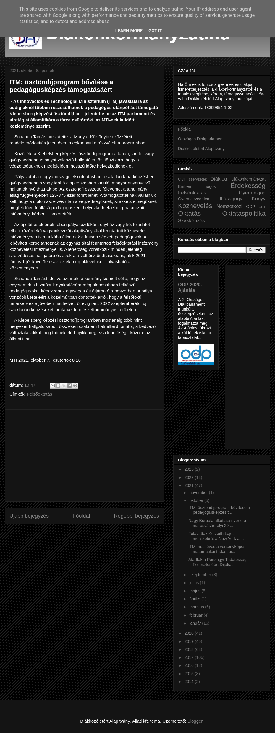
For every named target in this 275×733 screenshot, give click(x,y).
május (195, 591)
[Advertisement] (84, 455)
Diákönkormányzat (248, 179)
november (199, 492)
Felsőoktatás (39, 393)
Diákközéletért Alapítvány (201, 148)
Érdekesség (248, 185)
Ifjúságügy (231, 198)
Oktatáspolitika (244, 213)
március (197, 606)
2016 (190, 665)
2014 (190, 681)
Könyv (259, 198)
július (194, 582)
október (196, 500)
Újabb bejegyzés (29, 516)
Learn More (129, 30)
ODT (262, 207)
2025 (190, 469)
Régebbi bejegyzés (136, 516)
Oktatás (189, 213)
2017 (190, 657)
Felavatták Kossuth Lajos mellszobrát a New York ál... (216, 536)
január (195, 623)
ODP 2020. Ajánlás (190, 287)
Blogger (195, 721)
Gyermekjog (252, 193)
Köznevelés (195, 205)
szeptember (200, 574)
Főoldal (81, 516)
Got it (155, 30)
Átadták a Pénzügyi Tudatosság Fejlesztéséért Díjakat (217, 562)
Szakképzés (191, 220)
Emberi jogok (197, 186)
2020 (190, 633)
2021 (190, 485)
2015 (190, 673)
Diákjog (219, 179)
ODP (250, 206)
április (195, 599)
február (196, 615)
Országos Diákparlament (201, 138)
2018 (190, 649)
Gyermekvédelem (194, 198)
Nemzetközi (229, 206)
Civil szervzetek (192, 179)
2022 (190, 477)
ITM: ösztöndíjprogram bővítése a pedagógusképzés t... (219, 510)
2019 (190, 641)
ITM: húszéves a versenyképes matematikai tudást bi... (216, 549)
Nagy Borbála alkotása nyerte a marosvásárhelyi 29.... (217, 523)
